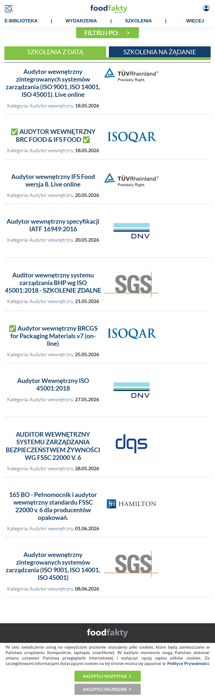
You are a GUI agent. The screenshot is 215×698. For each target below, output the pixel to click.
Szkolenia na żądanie (159, 52)
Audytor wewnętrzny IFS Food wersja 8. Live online (53, 180)
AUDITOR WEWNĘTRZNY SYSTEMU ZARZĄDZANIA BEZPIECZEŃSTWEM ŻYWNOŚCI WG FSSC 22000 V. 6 (53, 446)
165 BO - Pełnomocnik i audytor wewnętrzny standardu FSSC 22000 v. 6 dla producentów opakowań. (53, 506)
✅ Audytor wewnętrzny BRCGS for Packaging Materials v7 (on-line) (53, 336)
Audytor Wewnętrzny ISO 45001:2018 (53, 384)
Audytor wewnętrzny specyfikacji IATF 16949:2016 (53, 225)
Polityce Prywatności (188, 663)
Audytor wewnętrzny (51, 106)
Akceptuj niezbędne (105, 689)
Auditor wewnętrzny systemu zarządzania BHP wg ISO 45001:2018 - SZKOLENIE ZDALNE (53, 282)
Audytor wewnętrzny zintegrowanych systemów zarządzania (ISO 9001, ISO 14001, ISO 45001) (53, 566)
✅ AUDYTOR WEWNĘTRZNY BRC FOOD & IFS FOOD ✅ (53, 135)
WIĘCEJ (195, 20)
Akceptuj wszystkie (105, 676)
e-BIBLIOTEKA (21, 20)
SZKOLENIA (138, 20)
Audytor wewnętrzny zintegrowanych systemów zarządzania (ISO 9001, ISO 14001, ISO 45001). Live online (53, 83)
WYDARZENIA (81, 20)
